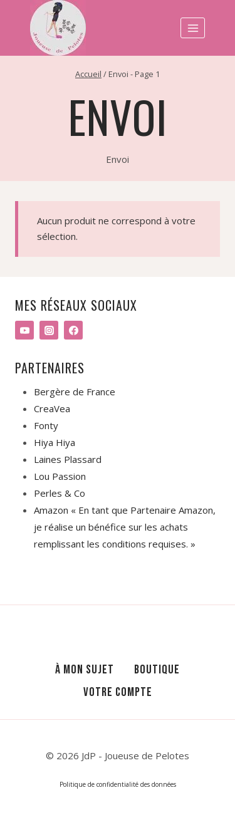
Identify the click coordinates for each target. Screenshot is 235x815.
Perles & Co (59, 493)
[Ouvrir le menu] (192, 28)
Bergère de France (74, 391)
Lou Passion (60, 476)
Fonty (46, 425)
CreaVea (52, 408)
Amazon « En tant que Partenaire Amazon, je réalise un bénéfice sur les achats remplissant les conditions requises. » (125, 527)
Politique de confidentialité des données (118, 784)
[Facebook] (73, 330)
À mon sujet (84, 669)
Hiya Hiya (54, 442)
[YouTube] (24, 330)
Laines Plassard (68, 459)
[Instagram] (48, 330)
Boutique (157, 669)
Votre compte (117, 692)
